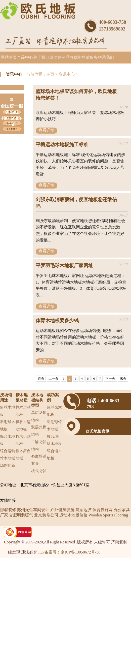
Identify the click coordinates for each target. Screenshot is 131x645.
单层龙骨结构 (38, 416)
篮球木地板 (7, 411)
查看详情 (46, 130)
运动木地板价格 (73, 515)
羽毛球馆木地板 (54, 425)
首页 (41, 378)
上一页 (53, 378)
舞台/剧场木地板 (54, 440)
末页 (123, 378)
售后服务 (90, 57)
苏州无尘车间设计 (33, 510)
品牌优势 (74, 57)
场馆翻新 (7, 465)
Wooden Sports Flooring (108, 515)
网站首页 (9, 57)
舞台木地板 (7, 440)
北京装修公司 (46, 515)
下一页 (110, 378)
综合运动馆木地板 (7, 454)
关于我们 (41, 57)
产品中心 (25, 57)
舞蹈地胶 (83, 510)
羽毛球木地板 (7, 425)
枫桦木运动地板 (23, 425)
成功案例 (57, 57)
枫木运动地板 (23, 411)
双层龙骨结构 (38, 431)
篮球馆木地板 (54, 411)
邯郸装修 (8, 510)
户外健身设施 (62, 510)
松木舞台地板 (23, 454)
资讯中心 (67, 74)
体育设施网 (103, 510)
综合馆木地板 (54, 454)
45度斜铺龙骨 (38, 460)
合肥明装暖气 (21, 515)
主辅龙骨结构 (38, 445)
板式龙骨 (38, 471)
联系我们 (106, 57)
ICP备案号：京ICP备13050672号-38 (69, 552)
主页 (50, 74)
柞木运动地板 (23, 440)
